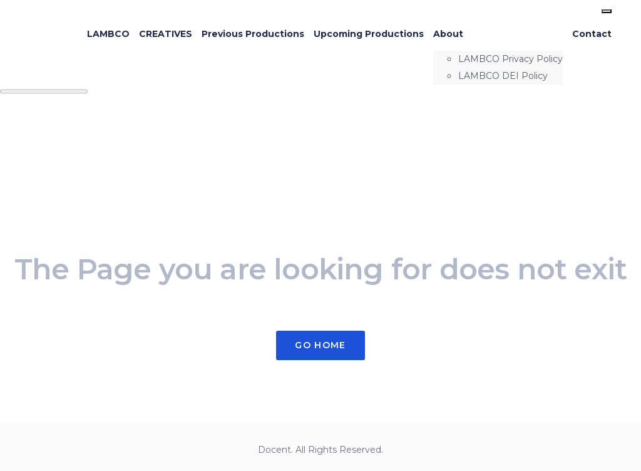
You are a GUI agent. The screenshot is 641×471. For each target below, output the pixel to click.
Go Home (320, 345)
